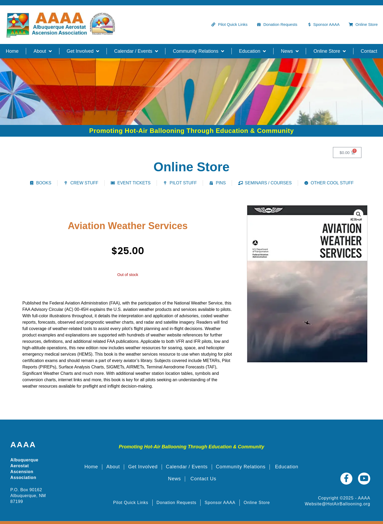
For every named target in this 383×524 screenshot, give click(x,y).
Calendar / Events (136, 51)
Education (252, 51)
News (290, 51)
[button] (358, 214)
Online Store (329, 51)
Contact (369, 51)
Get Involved (83, 51)
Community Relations (198, 51)
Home (12, 51)
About (43, 51)
